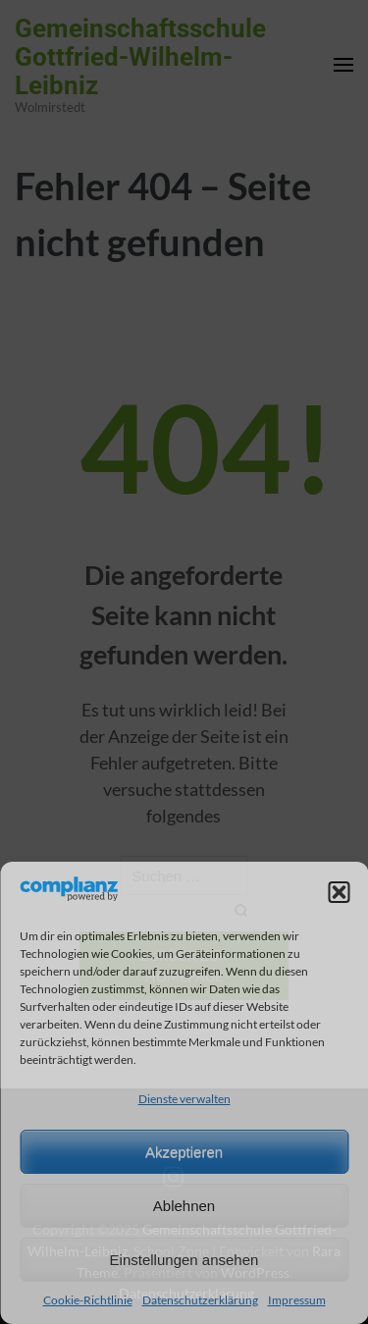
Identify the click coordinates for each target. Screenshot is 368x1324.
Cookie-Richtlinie (87, 1300)
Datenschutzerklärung (200, 1300)
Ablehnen (184, 1205)
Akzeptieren (184, 1151)
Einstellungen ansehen (184, 1259)
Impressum (297, 1300)
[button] (338, 892)
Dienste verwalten (184, 1098)
